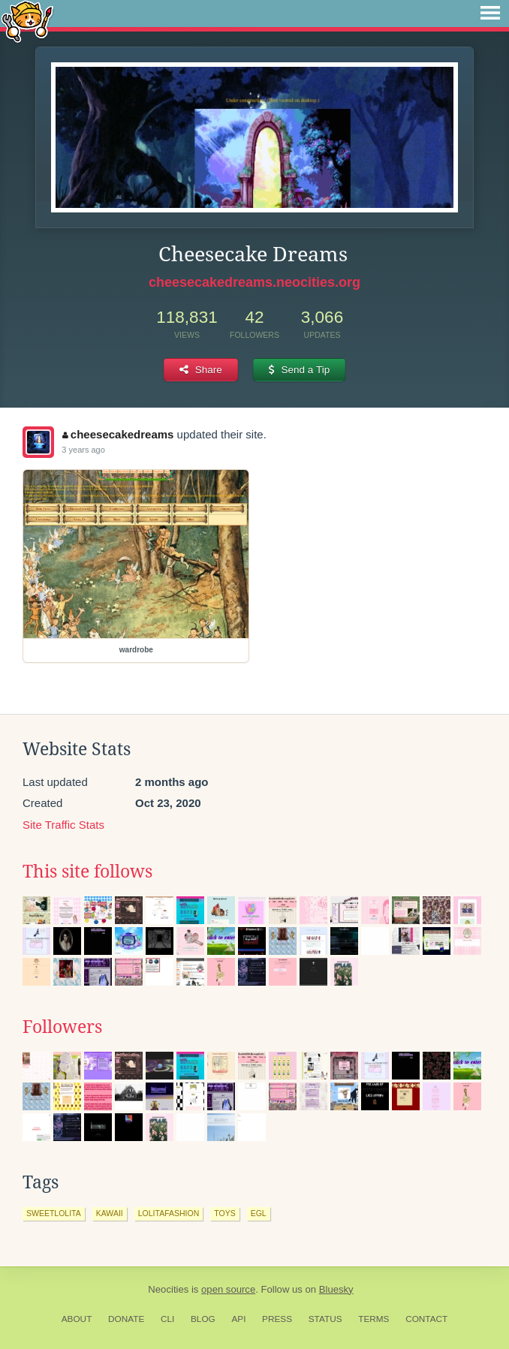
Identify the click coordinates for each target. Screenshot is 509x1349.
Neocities (168, 1289)
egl (259, 1213)
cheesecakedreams (117, 434)
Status (325, 1319)
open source (228, 1289)
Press (277, 1319)
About (77, 1319)
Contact (426, 1319)
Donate (126, 1319)
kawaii (109, 1213)
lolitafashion (169, 1213)
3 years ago (83, 449)
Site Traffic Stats (63, 824)
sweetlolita (53, 1213)
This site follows (87, 871)
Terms (373, 1319)
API (238, 1319)
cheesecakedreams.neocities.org (254, 282)
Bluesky (336, 1289)
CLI (167, 1319)
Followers (62, 1027)
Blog (203, 1319)
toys (224, 1213)
